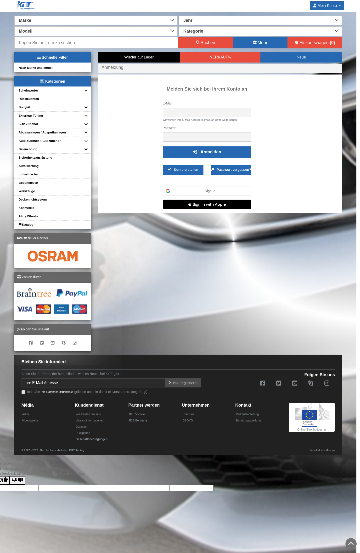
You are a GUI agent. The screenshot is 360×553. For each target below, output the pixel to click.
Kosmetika (26, 208)
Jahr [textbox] (187, 20)
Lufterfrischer (29, 174)
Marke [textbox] (25, 20)
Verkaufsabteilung (247, 414)
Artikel (26, 414)
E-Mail (167, 103)
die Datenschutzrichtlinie (57, 392)
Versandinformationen (90, 420)
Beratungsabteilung (248, 420)
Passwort (170, 128)
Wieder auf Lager (139, 57)
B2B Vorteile (137, 414)
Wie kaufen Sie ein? (88, 414)
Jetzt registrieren (183, 383)
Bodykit (24, 107)
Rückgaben (83, 433)
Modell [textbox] (26, 31)
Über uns (188, 414)
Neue (301, 57)
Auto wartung (29, 166)
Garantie (81, 426)
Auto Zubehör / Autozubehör (40, 141)
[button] (207, 191)
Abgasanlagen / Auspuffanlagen (42, 132)
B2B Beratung (138, 420)
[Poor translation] (17, 480)
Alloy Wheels (28, 216)
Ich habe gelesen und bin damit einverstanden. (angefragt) (87, 392)
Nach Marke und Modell (36, 67)
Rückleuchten (29, 99)
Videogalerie (30, 420)
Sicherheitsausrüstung (35, 157)
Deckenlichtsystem (33, 199)
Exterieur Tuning (31, 115)
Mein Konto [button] (325, 6)
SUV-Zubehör (28, 124)
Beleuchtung (28, 149)
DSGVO (187, 420)
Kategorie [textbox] (193, 31)
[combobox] (96, 20)
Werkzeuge (27, 191)
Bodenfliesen (28, 182)
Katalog (26, 224)
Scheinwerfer (28, 90)
